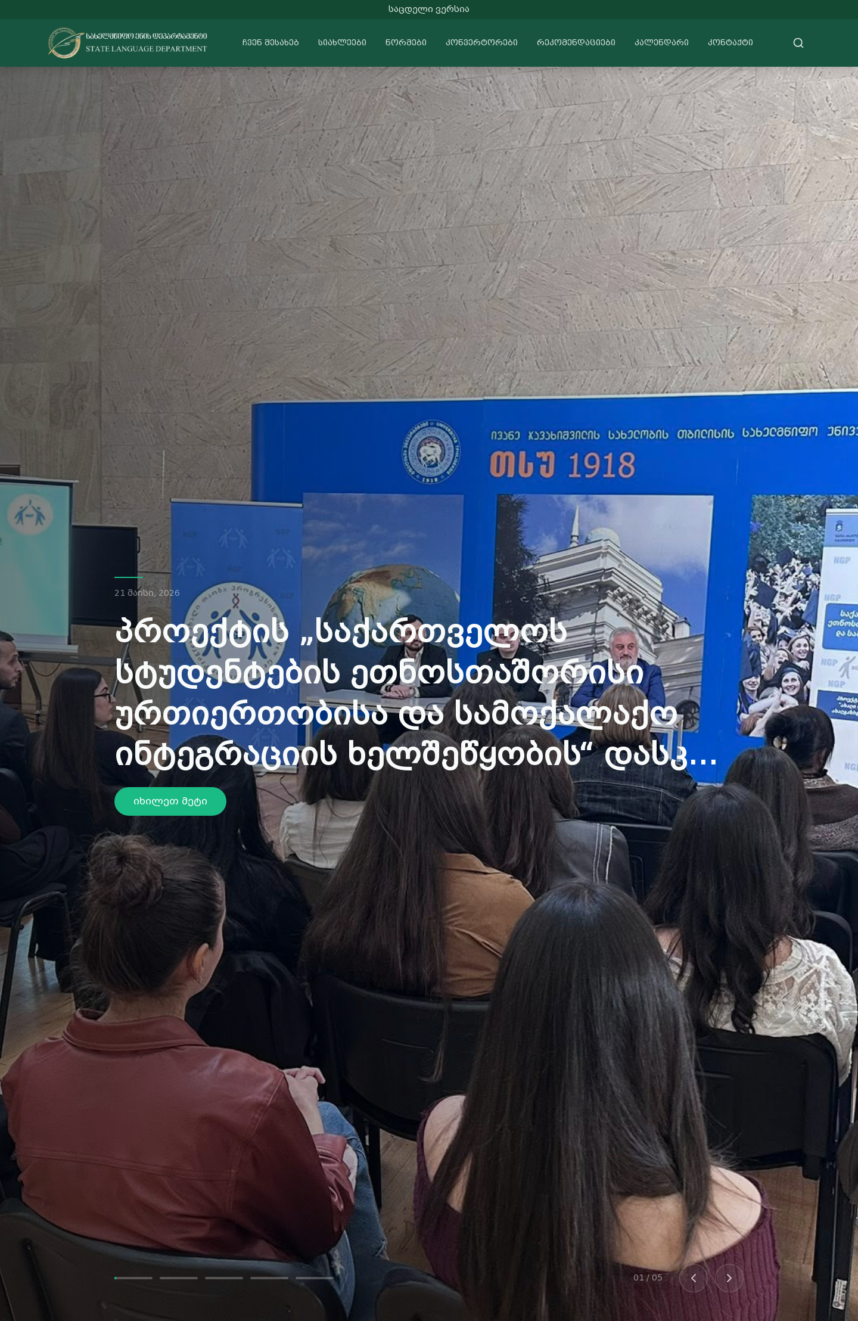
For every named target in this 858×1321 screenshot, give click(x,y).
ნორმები (406, 43)
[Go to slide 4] (269, 1278)
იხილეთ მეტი (170, 801)
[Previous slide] (693, 1278)
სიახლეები (342, 43)
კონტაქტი (730, 43)
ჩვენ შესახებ (271, 43)
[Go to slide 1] (133, 1278)
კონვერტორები (482, 43)
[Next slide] (729, 1278)
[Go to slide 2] (179, 1278)
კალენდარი (662, 43)
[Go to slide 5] (315, 1278)
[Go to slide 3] (224, 1278)
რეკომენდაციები (576, 43)
